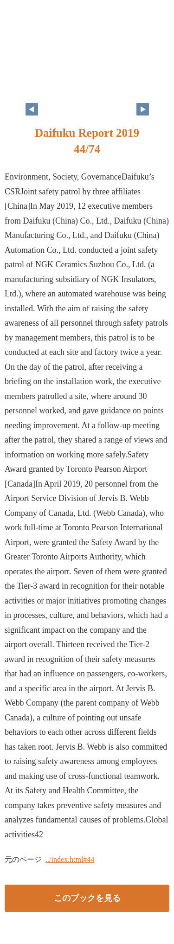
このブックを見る (87, 898)
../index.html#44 (69, 859)
